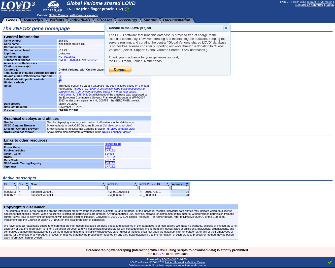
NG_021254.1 (67, 56)
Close (225, 28)
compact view (123, 125)
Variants (180, 184)
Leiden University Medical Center (185, 262)
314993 (109, 153)
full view (108, 125)
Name (68, 184)
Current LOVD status (319, 1)
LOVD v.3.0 (169, 259)
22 (60, 75)
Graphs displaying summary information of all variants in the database (89, 122)
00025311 (10, 191)
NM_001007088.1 (69, 59)
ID (10, 184)
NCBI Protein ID (154, 184)
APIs (162, 254)
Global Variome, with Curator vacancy (73, 15)
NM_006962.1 (90, 59)
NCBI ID (122, 184)
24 (60, 72)
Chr (24, 184)
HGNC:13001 (113, 144)
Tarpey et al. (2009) (102, 91)
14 (60, 79)
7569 (108, 147)
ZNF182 (110, 150)
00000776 (10, 195)
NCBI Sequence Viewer (116, 131)
